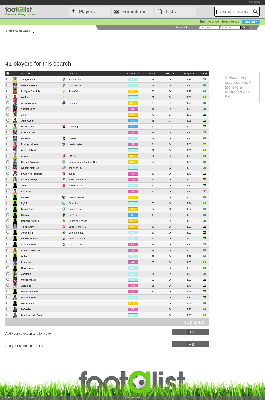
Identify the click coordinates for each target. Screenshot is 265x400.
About (20, 397)
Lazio (71, 97)
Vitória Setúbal (76, 209)
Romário (26, 262)
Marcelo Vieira (29, 85)
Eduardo (26, 191)
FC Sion (73, 156)
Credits (30, 397)
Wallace (25, 97)
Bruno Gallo (27, 209)
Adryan (25, 156)
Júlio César (27, 120)
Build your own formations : (230, 21)
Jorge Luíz (27, 232)
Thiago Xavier (28, 226)
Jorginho (26, 274)
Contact (9, 397)
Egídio (24, 203)
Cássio (25, 215)
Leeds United (75, 144)
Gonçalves (27, 268)
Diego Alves (27, 126)
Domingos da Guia (31, 315)
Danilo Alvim (28, 303)
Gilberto (25, 256)
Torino (72, 173)
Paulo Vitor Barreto (31, 173)
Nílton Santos (28, 297)
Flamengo (74, 126)
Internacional (75, 185)
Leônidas (26, 309)
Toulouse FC (75, 167)
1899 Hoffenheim (77, 179)
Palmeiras (74, 203)
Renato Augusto (30, 162)
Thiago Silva (28, 79)
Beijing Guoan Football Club (83, 162)
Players (87, 11)
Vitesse (72, 138)
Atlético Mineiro (77, 238)
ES (251, 2)
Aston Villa (74, 91)
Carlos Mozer (28, 279)
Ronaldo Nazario (30, 250)
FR (257, 2)
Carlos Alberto (29, 150)
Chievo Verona (76, 197)
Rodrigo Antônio (30, 221)
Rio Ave (73, 215)
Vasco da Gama (77, 244)
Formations (134, 11)
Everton (73, 103)
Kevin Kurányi (29, 179)
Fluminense (75, 79)
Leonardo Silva (29, 238)
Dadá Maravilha (29, 291)
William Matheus (30, 167)
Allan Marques (29, 103)
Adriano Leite (28, 132)
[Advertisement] (107, 47)
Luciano (25, 197)
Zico (23, 114)
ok (244, 27)
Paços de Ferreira (78, 221)
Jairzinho (26, 285)
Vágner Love (28, 109)
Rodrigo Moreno (30, 144)
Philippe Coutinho (31, 91)
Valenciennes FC (77, 226)
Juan (23, 185)
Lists (171, 11)
